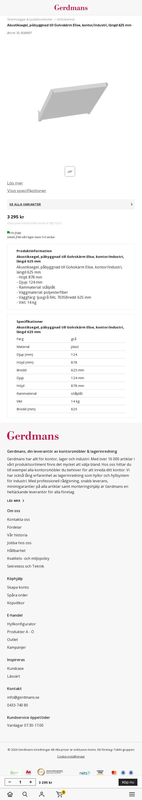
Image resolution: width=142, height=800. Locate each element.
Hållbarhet (16, 550)
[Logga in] (42, 794)
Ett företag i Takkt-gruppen (115, 750)
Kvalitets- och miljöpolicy (28, 558)
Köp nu (128, 782)
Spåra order (17, 595)
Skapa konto (18, 587)
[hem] (14, 794)
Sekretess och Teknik (25, 566)
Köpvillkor (16, 602)
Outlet (12, 639)
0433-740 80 (17, 705)
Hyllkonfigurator (21, 623)
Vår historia (17, 535)
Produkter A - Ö (20, 631)
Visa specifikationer (26, 190)
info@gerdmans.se (23, 697)
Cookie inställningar (71, 756)
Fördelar (14, 527)
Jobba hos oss (19, 542)
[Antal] (20, 782)
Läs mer (15, 183)
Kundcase (15, 668)
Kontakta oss (18, 519)
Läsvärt (13, 676)
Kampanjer (16, 647)
